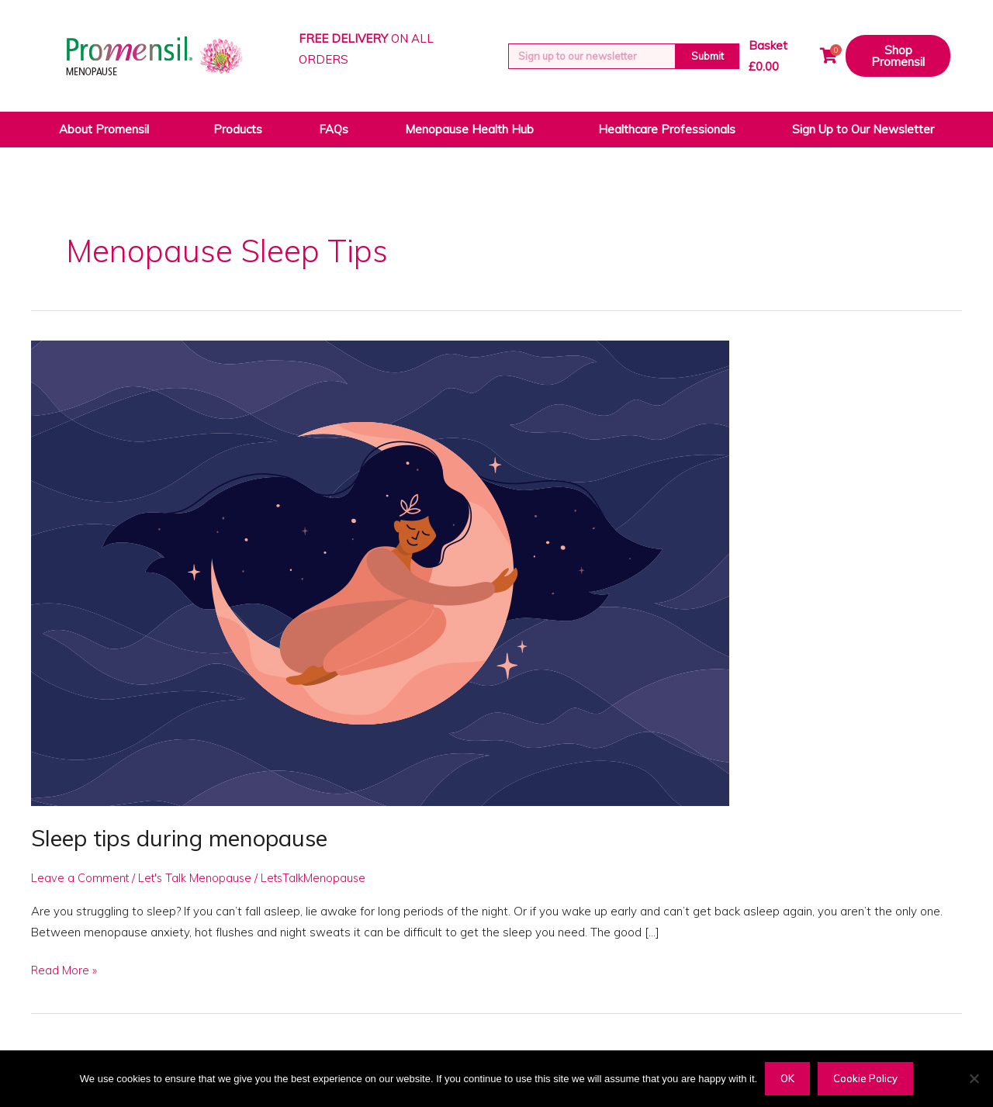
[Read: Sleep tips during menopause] (380, 571)
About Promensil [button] (108, 129)
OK (787, 1078)
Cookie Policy (865, 1078)
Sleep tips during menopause (185, 838)
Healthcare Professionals (666, 129)
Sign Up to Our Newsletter (863, 129)
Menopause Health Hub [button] (473, 129)
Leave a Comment (80, 877)
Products (237, 129)
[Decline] (973, 1078)
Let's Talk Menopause (198, 877)
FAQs (333, 129)
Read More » (64, 968)
